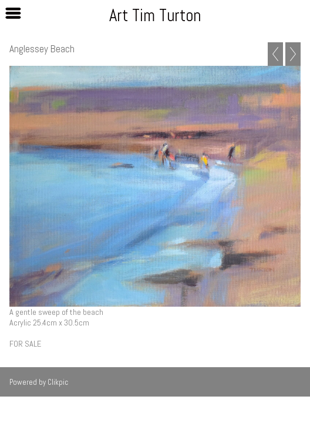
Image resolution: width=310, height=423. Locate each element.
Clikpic (58, 382)
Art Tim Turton (155, 15)
